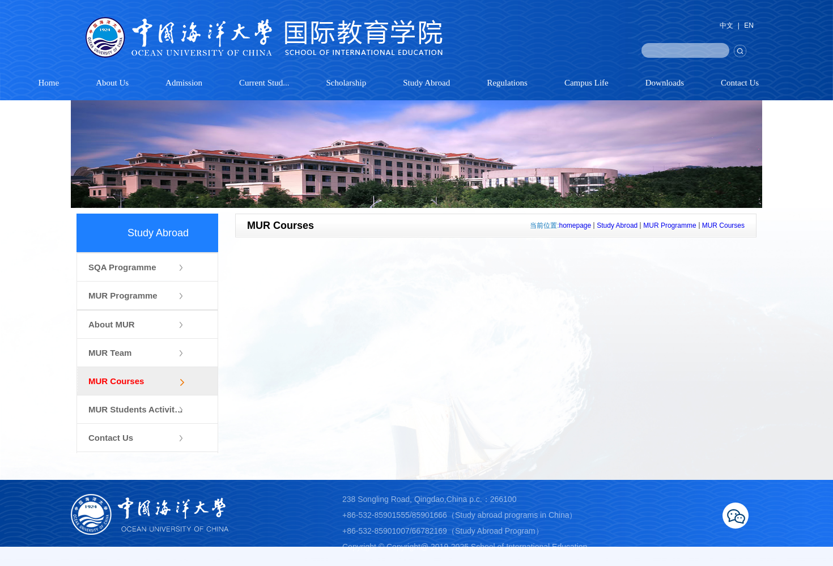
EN (749, 25)
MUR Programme (669, 225)
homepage (575, 225)
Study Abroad (617, 225)
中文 (726, 25)
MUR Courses (723, 225)
